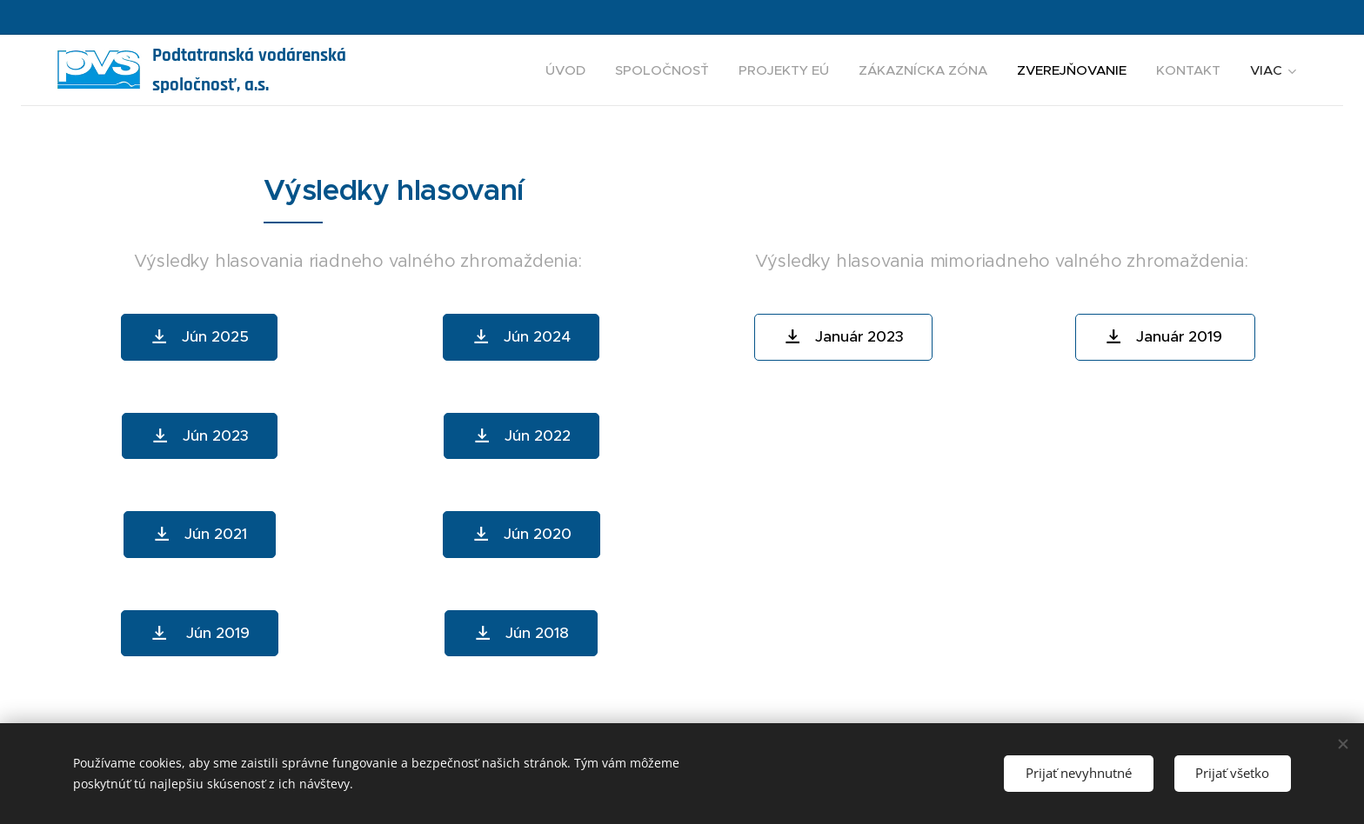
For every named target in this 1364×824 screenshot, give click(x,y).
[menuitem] (565, 70)
